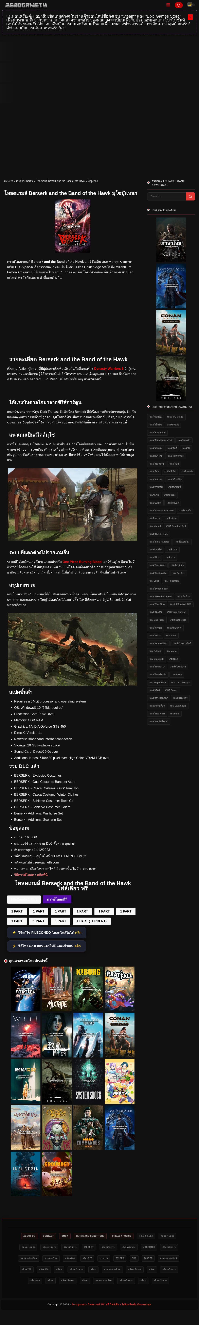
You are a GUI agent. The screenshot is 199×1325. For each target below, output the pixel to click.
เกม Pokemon (171, 581)
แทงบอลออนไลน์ (67, 1271)
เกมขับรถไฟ (155, 549)
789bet (175, 1259)
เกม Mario (171, 651)
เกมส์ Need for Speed (160, 596)
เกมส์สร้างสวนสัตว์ (182, 643)
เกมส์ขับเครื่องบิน (157, 674)
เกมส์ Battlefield (178, 620)
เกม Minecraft (156, 659)
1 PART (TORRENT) (92, 921)
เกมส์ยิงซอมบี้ (174, 487)
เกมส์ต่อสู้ (174, 464)
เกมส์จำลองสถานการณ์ (160, 440)
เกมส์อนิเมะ (170, 495)
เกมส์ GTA (170, 557)
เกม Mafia (171, 635)
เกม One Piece (156, 620)
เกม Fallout (155, 651)
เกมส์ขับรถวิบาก (178, 666)
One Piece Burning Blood (82, 562)
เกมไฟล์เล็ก (170, 471)
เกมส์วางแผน (155, 448)
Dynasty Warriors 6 (109, 368)
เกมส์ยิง (186, 448)
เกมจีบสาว (154, 518)
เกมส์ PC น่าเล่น (24, 181)
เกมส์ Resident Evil (176, 526)
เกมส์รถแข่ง (187, 471)
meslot (122, 1248)
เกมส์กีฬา (154, 471)
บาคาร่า (157, 1259)
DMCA (72, 1236)
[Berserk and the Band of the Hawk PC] (72, 540)
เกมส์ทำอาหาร (174, 628)
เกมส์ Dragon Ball (158, 588)
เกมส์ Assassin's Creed (161, 510)
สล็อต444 (118, 1259)
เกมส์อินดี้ (172, 448)
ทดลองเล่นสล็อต (72, 1259)
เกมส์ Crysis (155, 628)
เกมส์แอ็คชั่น (155, 424)
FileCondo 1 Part (24, 899)
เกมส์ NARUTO (157, 666)
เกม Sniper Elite (157, 682)
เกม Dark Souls (178, 706)
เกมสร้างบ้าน (183, 596)
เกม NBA (173, 659)
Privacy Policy (136, 1236)
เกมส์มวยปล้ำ (177, 565)
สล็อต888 (111, 1271)
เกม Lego (154, 581)
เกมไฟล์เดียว (155, 417)
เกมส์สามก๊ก (185, 510)
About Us (32, 1236)
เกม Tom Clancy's (180, 682)
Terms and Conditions (101, 1236)
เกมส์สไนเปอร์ (180, 698)
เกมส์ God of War (158, 643)
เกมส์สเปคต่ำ (184, 440)
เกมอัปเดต (177, 674)
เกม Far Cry (179, 573)
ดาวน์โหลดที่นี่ (57, 899)
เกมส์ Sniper (171, 690)
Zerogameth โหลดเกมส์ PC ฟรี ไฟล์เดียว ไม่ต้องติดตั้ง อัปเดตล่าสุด (111, 1318)
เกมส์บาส (174, 713)
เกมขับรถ (154, 495)
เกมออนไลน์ (155, 612)
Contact (54, 1236)
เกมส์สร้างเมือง (174, 479)
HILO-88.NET (163, 1236)
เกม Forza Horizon (176, 612)
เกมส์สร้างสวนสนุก (158, 698)
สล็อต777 (138, 1259)
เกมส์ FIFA (172, 549)
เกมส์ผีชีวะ (154, 557)
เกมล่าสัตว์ (154, 690)
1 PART (17, 911)
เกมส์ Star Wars (157, 565)
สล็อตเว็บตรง (30, 1248)
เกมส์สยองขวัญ (156, 464)
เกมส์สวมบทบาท (157, 432)
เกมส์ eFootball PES (180, 604)
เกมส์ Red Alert (157, 713)
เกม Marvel (155, 526)
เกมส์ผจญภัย (173, 424)
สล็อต (129, 1271)
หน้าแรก (8, 181)
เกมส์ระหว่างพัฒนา (158, 721)
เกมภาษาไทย (155, 456)
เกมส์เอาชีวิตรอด (175, 456)
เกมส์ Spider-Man (158, 573)
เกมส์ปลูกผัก (155, 503)
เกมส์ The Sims (157, 604)
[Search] (179, 5)
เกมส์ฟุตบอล (173, 503)
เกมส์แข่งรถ (171, 518)
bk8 (28, 1271)
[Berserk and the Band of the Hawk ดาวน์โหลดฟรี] (72, 684)
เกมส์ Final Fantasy (159, 541)
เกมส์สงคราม (155, 479)
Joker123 (23, 1259)
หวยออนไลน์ (97, 1259)
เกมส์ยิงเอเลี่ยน (182, 541)
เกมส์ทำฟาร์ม (156, 487)
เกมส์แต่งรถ (155, 635)
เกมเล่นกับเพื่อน (157, 706)
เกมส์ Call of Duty (158, 534)
